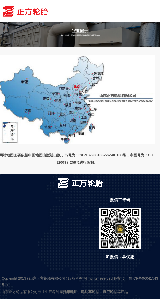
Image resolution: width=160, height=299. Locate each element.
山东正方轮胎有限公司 (47, 278)
